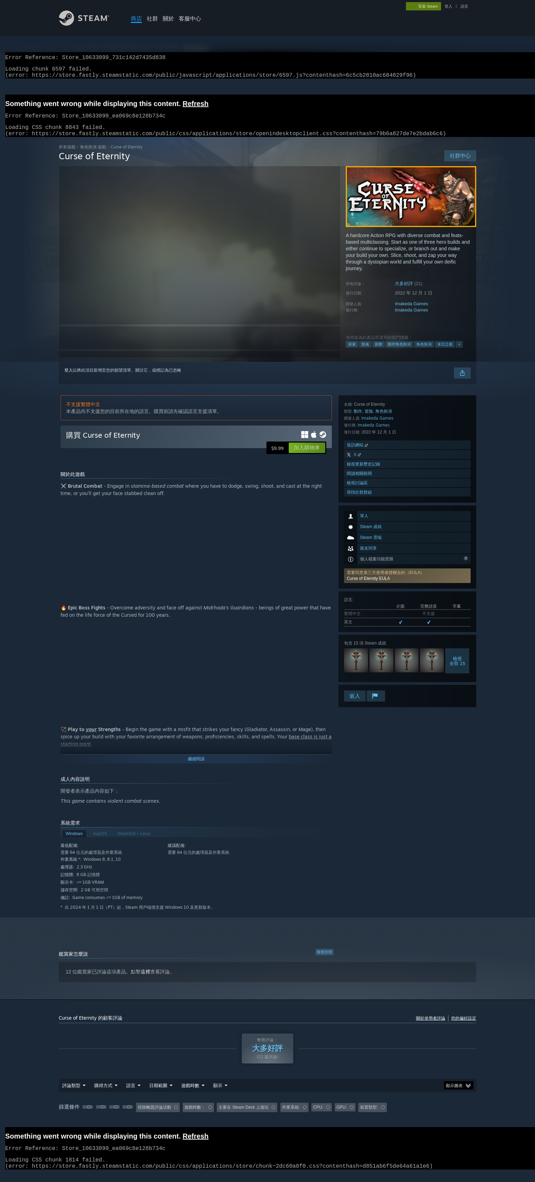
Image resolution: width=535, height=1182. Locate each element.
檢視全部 (324, 960)
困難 (378, 352)
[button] (407, 474)
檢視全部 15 (457, 559)
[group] (267, 1116)
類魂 (365, 352)
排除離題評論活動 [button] (154, 1115)
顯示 (217, 1093)
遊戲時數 (190, 1093)
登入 (448, 6)
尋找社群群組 (359, 679)
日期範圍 (158, 1093)
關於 (168, 18)
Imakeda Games (411, 312)
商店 (136, 18)
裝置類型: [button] (369, 1115)
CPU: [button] (318, 1115)
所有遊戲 (67, 155)
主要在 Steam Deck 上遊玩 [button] (243, 1115)
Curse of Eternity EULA (368, 476)
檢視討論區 (357, 670)
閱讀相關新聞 (359, 661)
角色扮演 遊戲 (93, 155)
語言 (464, 6)
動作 (358, 598)
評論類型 (71, 1093)
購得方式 (103, 1093)
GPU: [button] (341, 1115)
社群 (152, 18)
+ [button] (459, 352)
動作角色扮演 (399, 352)
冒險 (369, 598)
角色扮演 (424, 352)
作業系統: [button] (291, 1115)
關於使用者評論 (430, 1026)
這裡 (145, 980)
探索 (352, 352)
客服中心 (190, 18)
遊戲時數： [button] (194, 1115)
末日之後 (445, 352)
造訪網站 (358, 632)
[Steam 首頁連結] (89, 24)
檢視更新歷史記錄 (363, 651)
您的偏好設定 (463, 1026)
